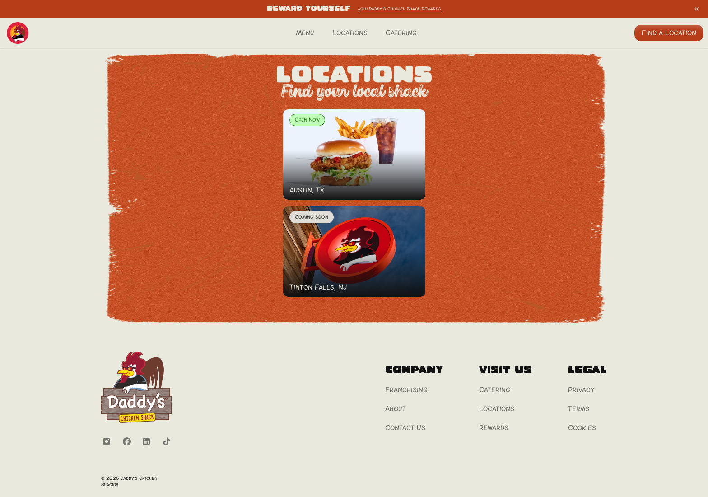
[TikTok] (166, 441)
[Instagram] (106, 441)
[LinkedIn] (146, 441)
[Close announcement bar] (696, 9)
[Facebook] (126, 441)
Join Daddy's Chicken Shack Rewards (399, 9)
